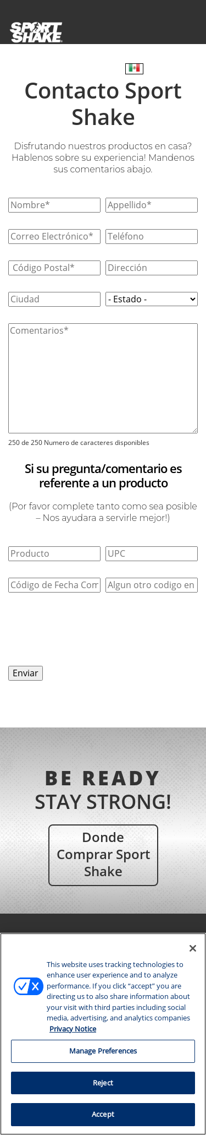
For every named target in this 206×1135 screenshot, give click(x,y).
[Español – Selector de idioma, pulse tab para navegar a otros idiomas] (134, 68)
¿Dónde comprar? (75, 69)
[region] (103, 1034)
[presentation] (91, 630)
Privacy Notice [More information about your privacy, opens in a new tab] (72, 1029)
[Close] (193, 948)
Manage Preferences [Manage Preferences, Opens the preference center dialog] (103, 1051)
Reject (103, 1083)
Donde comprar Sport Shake (103, 854)
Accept (103, 1114)
